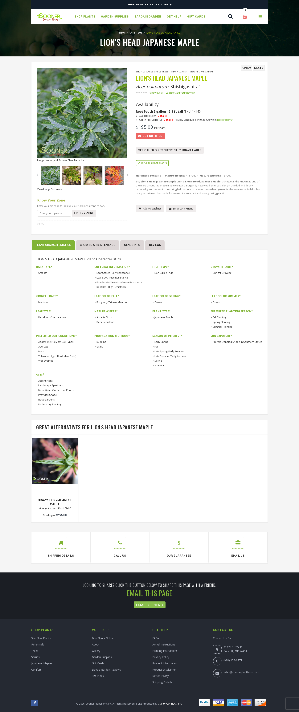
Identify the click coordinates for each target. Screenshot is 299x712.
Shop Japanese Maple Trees (152, 71)
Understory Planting (49, 404)
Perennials (37, 644)
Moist (41, 351)
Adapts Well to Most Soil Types (56, 342)
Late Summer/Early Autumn (170, 356)
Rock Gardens (46, 399)
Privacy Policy (160, 657)
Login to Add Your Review (180, 92)
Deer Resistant (105, 322)
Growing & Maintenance (97, 245)
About (95, 644)
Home (122, 32)
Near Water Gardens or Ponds (56, 390)
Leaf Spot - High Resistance (112, 277)
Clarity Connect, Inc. (170, 703)
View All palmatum (201, 71)
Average (43, 346)
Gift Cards (98, 663)
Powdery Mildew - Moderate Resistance (119, 282)
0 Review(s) (157, 92)
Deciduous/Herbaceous (52, 317)
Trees (34, 651)
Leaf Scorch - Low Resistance (113, 273)
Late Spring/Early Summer (169, 351)
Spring (158, 360)
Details (162, 115)
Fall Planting (219, 317)
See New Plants (41, 638)
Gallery (96, 651)
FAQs (155, 638)
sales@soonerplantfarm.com (241, 672)
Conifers (36, 669)
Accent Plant (45, 380)
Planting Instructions (165, 651)
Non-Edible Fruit (163, 273)
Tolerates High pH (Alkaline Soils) (57, 356)
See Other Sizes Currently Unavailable (170, 150)
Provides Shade (47, 395)
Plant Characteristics (53, 245)
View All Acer (179, 71)
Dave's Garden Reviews (106, 669)
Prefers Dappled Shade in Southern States (237, 342)
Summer (159, 365)
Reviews (155, 245)
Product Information (165, 663)
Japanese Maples (41, 663)
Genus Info (132, 245)
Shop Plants (135, 32)
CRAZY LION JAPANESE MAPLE (55, 502)
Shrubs (35, 657)
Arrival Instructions (163, 644)
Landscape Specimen (50, 385)
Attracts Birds (104, 317)
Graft (99, 346)
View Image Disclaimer (50, 189)
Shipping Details (162, 682)
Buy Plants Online (103, 638)
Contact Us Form (223, 638)
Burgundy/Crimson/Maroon (112, 302)
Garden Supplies (102, 657)
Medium (43, 302)
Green (158, 302)
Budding (101, 342)
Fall (156, 346)
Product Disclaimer (164, 669)
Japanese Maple (163, 317)
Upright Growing (222, 273)
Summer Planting (222, 326)
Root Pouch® (225, 119)
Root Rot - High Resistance (111, 287)
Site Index (98, 676)
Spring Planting (221, 322)
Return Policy (160, 676)
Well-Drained (45, 360)
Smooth (42, 273)
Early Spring (161, 342)
